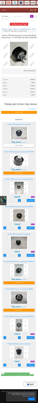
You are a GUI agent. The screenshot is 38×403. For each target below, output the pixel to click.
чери (28, 375)
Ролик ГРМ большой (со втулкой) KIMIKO (19, 207)
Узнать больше (19, 145)
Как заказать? (33, 109)
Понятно (31, 399)
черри (31, 375)
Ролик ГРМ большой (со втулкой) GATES (19, 179)
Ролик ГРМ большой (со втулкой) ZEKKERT (19, 316)
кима (20, 375)
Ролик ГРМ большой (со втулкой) (19, 124)
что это (24, 142)
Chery (10, 29)
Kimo (15, 29)
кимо (24, 375)
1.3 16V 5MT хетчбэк (24, 29)
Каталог (4, 29)
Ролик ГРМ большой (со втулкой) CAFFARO (19, 152)
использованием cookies (28, 396)
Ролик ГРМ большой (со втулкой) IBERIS (19, 289)
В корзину (30, 200)
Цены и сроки (19, 112)
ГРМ (33, 29)
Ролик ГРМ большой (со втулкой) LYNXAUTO (19, 261)
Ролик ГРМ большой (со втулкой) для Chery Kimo (17, 373)
